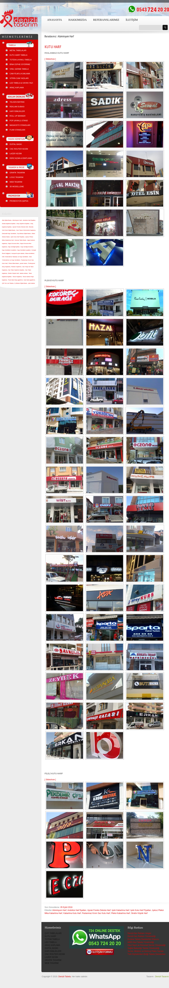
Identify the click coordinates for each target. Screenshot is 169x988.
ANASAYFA (54, 19)
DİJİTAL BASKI (51, 948)
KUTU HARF (53, 46)
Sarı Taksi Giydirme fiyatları (16, 270)
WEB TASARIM (51, 963)
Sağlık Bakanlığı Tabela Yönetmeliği (143, 948)
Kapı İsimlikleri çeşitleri (24, 250)
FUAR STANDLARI (17, 130)
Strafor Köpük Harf (139, 913)
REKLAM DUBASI (17, 107)
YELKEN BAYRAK (17, 102)
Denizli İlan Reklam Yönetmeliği (142, 936)
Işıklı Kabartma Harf (120, 910)
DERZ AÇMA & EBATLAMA (21, 158)
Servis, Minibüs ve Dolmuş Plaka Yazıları (146, 951)
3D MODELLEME (17, 187)
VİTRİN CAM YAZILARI (19, 78)
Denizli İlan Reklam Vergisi (139, 933)
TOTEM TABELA (52, 939)
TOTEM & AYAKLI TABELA (20, 60)
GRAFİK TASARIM (53, 960)
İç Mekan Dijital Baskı (20, 283)
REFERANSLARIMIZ (106, 19)
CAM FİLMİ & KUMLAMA (20, 74)
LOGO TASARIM (16, 177)
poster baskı (23, 263)
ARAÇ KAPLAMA (52, 945)
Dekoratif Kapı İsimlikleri (9, 233)
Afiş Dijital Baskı (6, 220)
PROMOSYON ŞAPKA (19, 201)
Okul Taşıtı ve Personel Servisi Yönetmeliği (146, 945)
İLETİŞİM (132, 19)
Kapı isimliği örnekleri (27, 247)
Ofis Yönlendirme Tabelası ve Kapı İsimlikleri (15, 256)
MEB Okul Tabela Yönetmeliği (141, 942)
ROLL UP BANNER (17, 116)
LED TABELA (51, 942)
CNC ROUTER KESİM (55, 954)
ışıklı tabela (31, 283)
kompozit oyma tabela (17, 253)
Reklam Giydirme (16, 266)
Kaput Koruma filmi (13, 243)
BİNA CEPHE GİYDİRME (20, 64)
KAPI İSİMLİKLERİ (53, 951)
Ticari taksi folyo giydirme (15, 280)
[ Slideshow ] (50, 59)
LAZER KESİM (51, 957)
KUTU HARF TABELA (18, 55)
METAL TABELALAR (18, 50)
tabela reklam (24, 273)
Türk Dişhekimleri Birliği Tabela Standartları (147, 954)
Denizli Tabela (64, 976)
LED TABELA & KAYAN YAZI (21, 83)
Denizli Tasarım (162, 976)
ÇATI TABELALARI (53, 933)
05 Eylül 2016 (66, 907)
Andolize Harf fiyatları (76, 910)
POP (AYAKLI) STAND (19, 121)
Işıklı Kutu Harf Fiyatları (140, 910)
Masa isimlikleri (29, 253)
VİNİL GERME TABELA (19, 69)
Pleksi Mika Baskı (13, 263)
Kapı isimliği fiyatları (14, 247)
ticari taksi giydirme (29, 280)
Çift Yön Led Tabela (8, 283)
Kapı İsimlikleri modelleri (9, 250)
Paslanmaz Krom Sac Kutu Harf (96, 913)
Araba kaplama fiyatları (9, 223)
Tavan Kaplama (17, 276)
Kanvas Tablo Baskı (20, 240)
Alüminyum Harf (59, 910)
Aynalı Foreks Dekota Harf (99, 910)
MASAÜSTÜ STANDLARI (20, 125)
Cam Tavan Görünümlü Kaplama (25, 230)
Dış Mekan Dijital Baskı (24, 233)
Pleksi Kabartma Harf (120, 913)
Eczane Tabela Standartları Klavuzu (143, 939)
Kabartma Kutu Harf (72, 913)
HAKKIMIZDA (77, 19)
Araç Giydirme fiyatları (22, 223)
